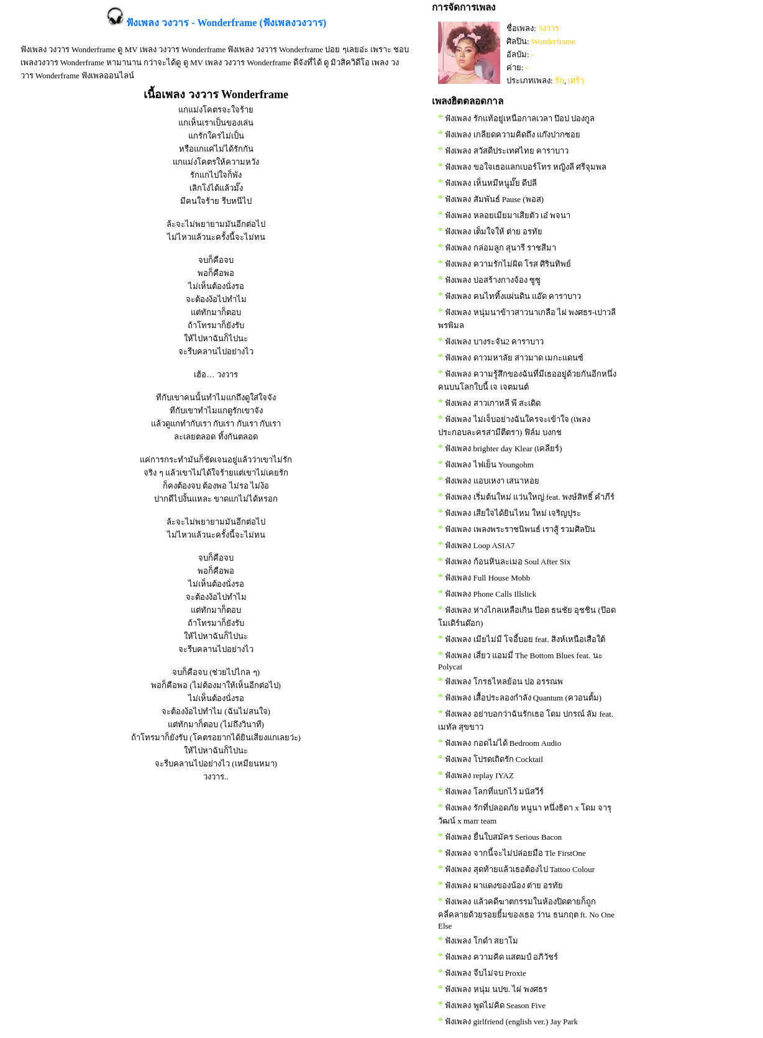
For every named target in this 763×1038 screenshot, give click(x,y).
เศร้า (576, 80)
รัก (559, 80)
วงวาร (548, 28)
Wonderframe (553, 41)
